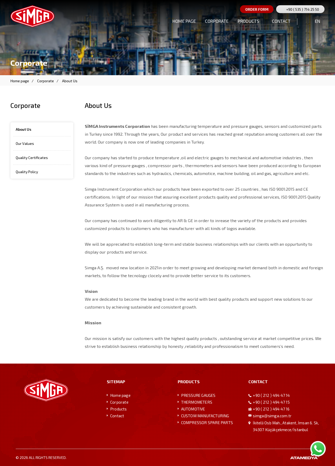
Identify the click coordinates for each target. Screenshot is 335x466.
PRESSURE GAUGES (198, 395)
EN (317, 21)
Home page (19, 81)
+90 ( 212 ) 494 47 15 (271, 402)
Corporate (45, 81)
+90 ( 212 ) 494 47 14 (271, 395)
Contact (117, 415)
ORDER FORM (257, 9)
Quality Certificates (32, 157)
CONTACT (281, 21)
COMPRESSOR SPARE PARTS (207, 422)
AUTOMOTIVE (193, 409)
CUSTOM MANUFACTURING (205, 415)
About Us (69, 81)
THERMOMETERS (196, 402)
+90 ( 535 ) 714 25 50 (302, 9)
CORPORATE (216, 21)
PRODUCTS (248, 21)
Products (118, 409)
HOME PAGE (184, 21)
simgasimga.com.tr (272, 415)
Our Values (25, 143)
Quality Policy (27, 171)
